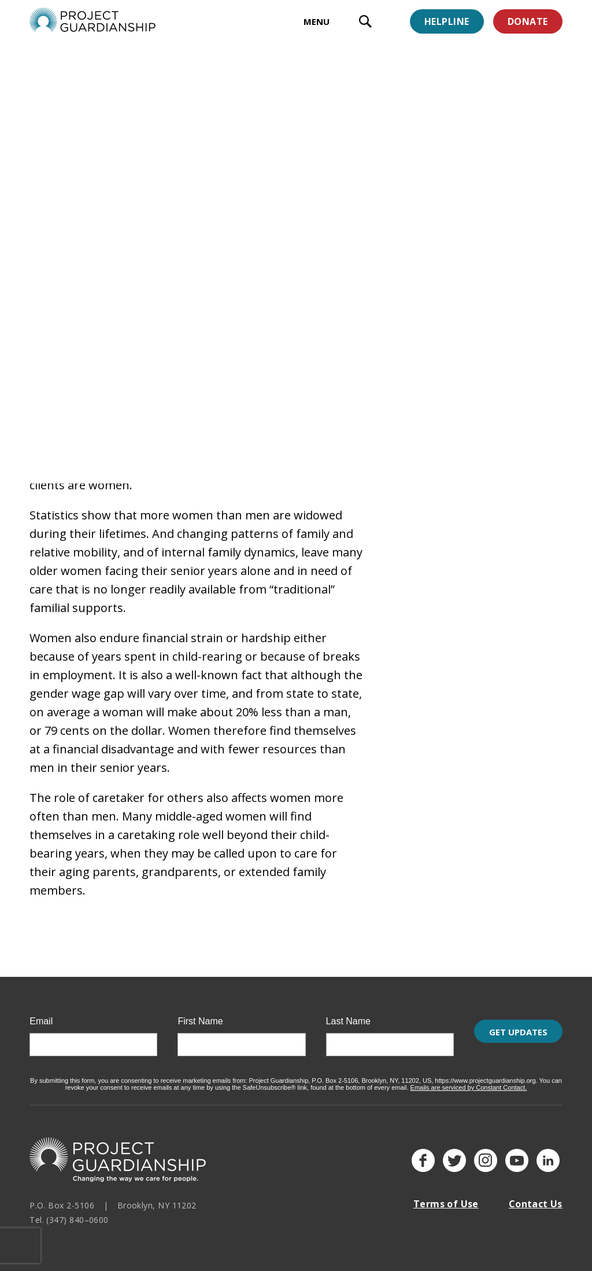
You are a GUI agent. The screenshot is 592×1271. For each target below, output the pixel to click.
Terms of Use (446, 1197)
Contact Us (536, 1197)
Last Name (348, 1014)
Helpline (446, 21)
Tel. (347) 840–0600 (69, 1212)
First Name (200, 1014)
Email (41, 1014)
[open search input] (365, 22)
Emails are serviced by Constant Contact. (468, 1080)
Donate (528, 21)
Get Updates (518, 1038)
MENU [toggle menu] (317, 21)
